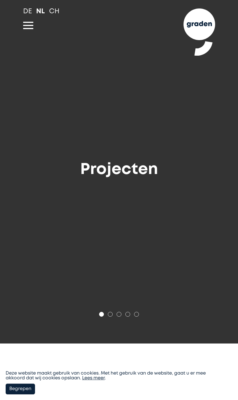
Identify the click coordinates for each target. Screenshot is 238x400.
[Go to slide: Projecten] (101, 314)
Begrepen (20, 389)
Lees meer (93, 378)
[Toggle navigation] (28, 25)
